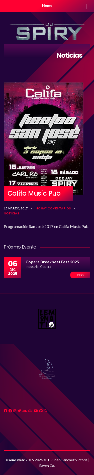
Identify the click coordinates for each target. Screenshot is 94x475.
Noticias (11, 213)
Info (80, 275)
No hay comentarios (53, 208)
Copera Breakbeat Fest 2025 (52, 261)
